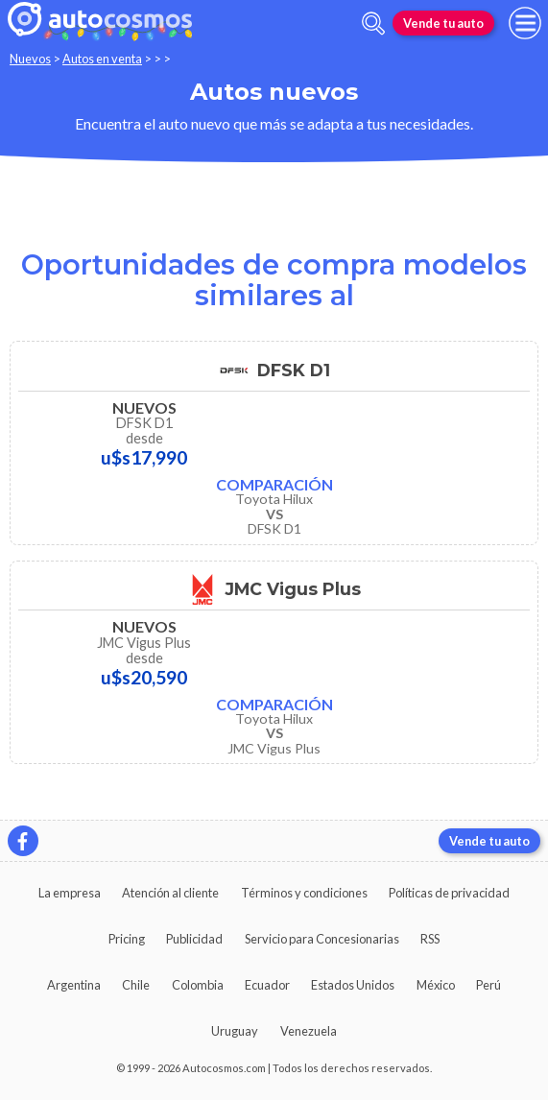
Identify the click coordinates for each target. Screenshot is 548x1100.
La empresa (69, 892)
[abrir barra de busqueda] (373, 23)
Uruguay (234, 1031)
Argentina (74, 984)
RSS (430, 938)
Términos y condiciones (304, 892)
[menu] (525, 23)
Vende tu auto (443, 23)
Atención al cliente (170, 892)
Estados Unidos (352, 984)
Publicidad (194, 938)
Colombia (198, 984)
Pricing (126, 938)
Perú (488, 984)
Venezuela (308, 1031)
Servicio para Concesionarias (322, 938)
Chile (136, 984)
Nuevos (30, 58)
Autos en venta (102, 58)
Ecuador (267, 984)
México (436, 984)
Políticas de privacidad (449, 892)
